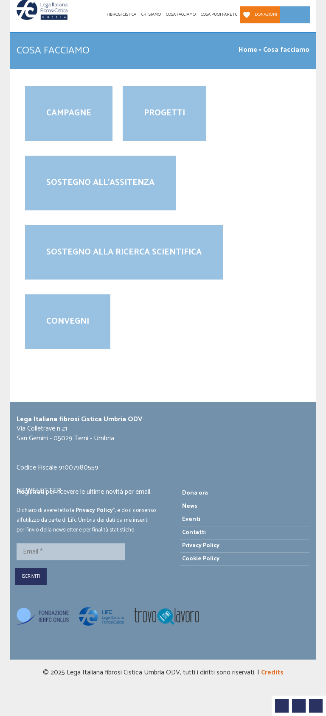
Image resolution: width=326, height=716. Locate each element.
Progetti (164, 113)
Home (248, 50)
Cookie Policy (200, 559)
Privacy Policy (94, 510)
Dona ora (195, 493)
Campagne (68, 113)
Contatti (194, 532)
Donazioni (266, 14)
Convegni (67, 321)
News (189, 506)
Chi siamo (151, 14)
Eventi (191, 519)
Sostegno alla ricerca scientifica (124, 252)
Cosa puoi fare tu (219, 14)
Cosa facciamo (181, 14)
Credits (272, 672)
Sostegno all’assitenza (100, 183)
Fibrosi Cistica (121, 14)
